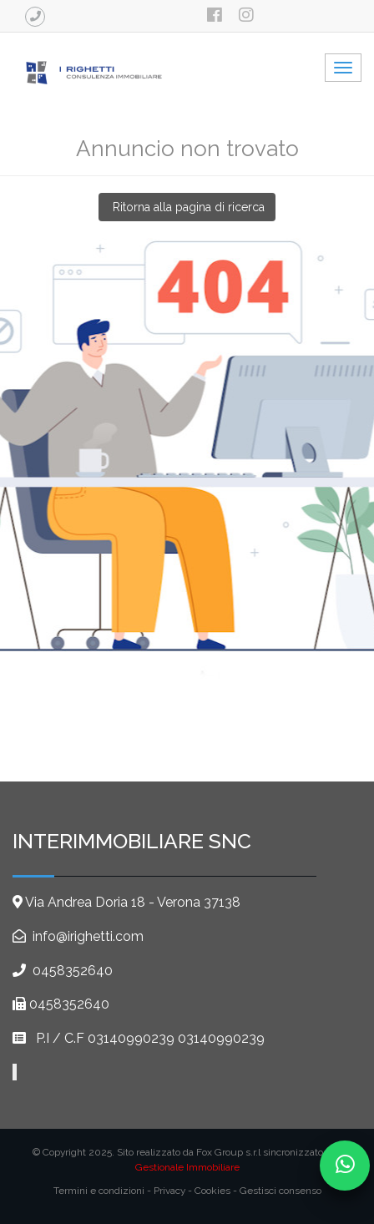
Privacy (169, 1190)
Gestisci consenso (280, 1190)
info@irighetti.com (86, 936)
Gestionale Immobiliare (187, 1167)
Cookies (212, 1190)
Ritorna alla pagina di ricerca (187, 207)
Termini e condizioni (98, 1190)
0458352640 (73, 971)
